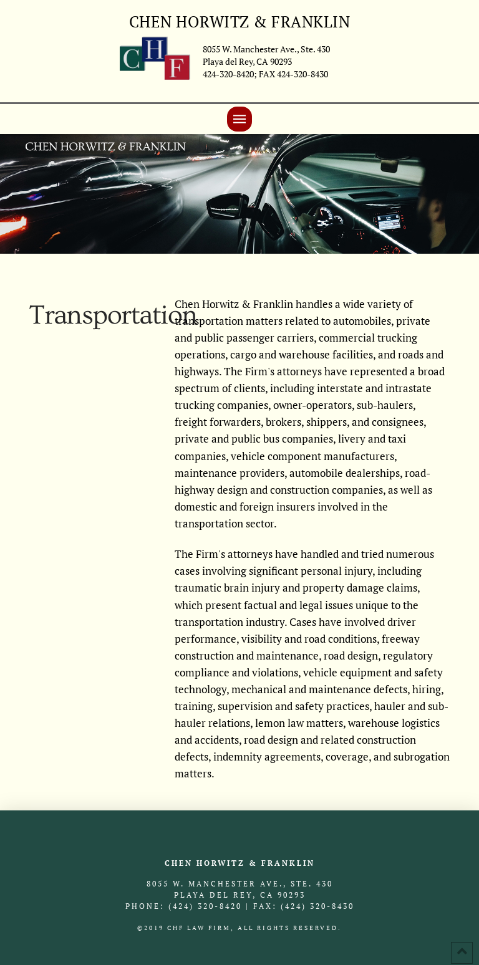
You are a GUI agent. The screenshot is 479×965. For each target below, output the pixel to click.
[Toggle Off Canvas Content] (239, 119)
